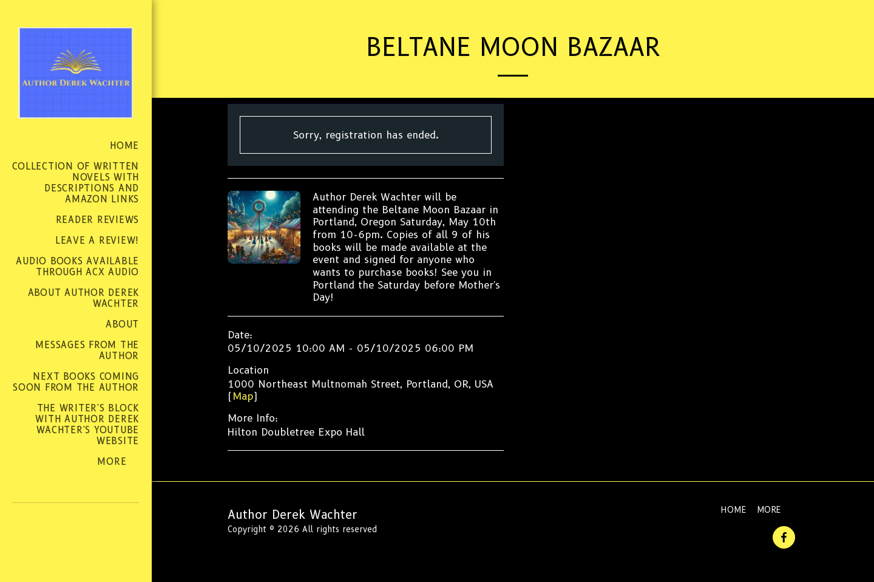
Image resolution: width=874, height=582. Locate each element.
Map (242, 396)
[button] (55, 536)
